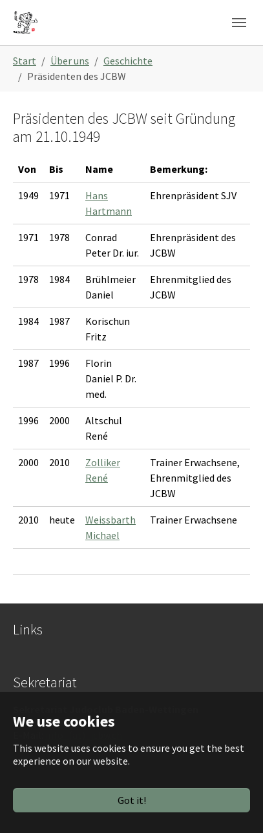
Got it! (132, 800)
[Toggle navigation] (239, 23)
